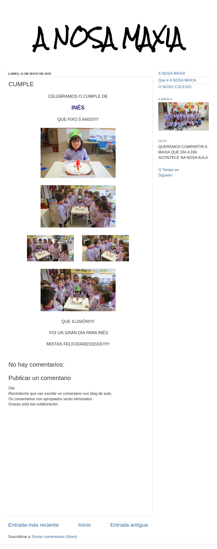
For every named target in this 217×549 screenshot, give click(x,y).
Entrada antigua (129, 525)
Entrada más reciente (33, 525)
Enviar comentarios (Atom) (54, 536)
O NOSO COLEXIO (174, 87)
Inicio (84, 525)
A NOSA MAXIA (109, 38)
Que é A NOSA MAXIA (177, 80)
